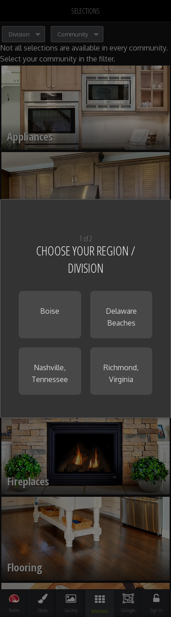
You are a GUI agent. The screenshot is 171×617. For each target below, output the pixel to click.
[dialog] (85, 308)
